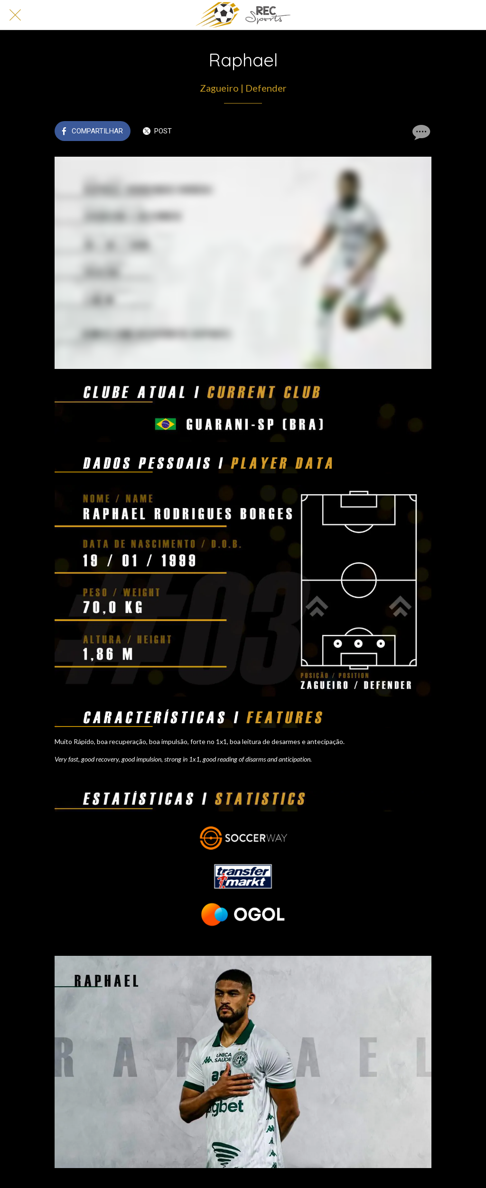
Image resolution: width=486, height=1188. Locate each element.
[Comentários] (420, 132)
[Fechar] (15, 15)
